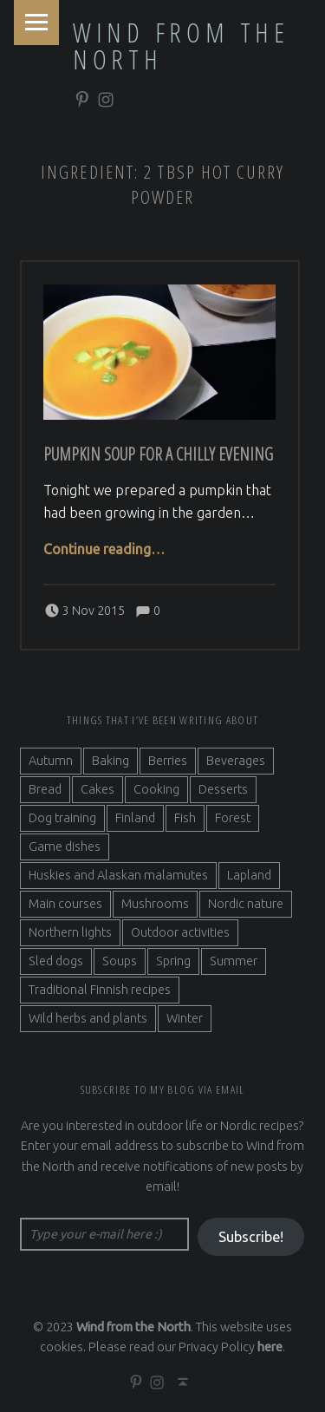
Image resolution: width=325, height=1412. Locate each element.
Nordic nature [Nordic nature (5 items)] (245, 904)
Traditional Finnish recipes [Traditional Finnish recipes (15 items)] (100, 990)
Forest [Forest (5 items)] (232, 818)
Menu (36, 22)
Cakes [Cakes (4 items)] (97, 789)
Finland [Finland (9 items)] (135, 818)
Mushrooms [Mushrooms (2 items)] (155, 904)
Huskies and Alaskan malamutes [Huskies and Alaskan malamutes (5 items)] (118, 875)
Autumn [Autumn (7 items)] (51, 761)
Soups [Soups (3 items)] (119, 961)
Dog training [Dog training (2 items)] (62, 818)
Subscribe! (250, 1237)
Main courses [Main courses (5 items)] (65, 904)
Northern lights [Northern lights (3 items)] (70, 932)
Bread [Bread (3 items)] (45, 789)
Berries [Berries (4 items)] (167, 761)
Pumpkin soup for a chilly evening (158, 454)
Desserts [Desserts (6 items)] (223, 789)
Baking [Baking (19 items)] (110, 761)
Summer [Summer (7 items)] (233, 961)
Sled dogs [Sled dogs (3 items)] (56, 961)
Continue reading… (104, 549)
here (270, 1347)
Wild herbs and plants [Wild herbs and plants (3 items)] (88, 1018)
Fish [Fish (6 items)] (185, 818)
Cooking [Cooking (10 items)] (156, 789)
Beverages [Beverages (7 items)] (235, 761)
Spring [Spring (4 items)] (173, 961)
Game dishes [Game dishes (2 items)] (65, 846)
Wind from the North (181, 45)
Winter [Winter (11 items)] (184, 1018)
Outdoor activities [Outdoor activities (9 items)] (180, 932)
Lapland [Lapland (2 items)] (249, 875)
